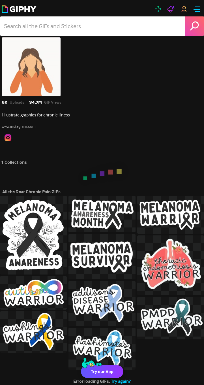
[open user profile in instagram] (8, 137)
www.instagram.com (19, 126)
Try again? (121, 381)
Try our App (102, 371)
